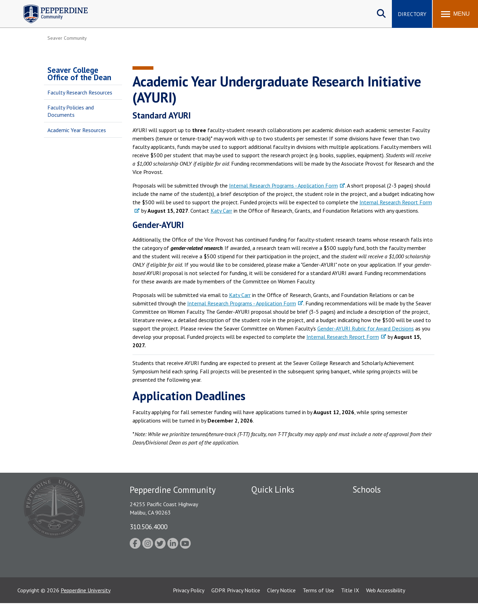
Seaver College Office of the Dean (79, 73)
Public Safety (266, 514)
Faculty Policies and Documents (70, 111)
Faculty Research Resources (79, 92)
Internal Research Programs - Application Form (283, 185)
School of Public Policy (379, 558)
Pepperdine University (86, 603)
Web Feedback (267, 575)
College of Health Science (382, 570)
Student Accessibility (275, 551)
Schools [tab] (366, 489)
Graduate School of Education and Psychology (406, 538)
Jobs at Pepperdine (273, 538)
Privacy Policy (188, 603)
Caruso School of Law (378, 514)
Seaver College (369, 502)
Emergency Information (278, 526)
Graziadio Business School (382, 526)
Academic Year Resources (76, 130)
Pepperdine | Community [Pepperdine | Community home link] (50, 6)
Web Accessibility (385, 603)
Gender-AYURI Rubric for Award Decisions (365, 328)
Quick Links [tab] (272, 489)
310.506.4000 (148, 526)
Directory (412, 13)
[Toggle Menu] (455, 14)
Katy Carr (221, 210)
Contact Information (275, 563)
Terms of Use (318, 603)
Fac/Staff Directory (274, 502)
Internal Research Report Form (342, 336)
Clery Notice (281, 603)
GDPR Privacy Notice (235, 603)
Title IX (350, 603)
